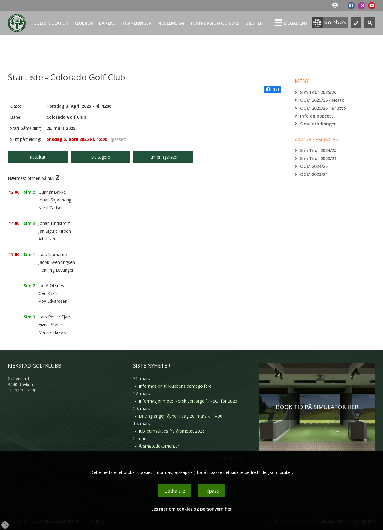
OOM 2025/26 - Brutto (323, 108)
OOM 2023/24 (314, 174)
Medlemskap (171, 23)
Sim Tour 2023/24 (318, 158)
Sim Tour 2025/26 (318, 92)
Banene (107, 23)
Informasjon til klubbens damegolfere (175, 386)
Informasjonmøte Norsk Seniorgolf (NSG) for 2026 (188, 401)
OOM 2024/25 (314, 166)
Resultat (37, 157)
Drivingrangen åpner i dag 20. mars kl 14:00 (180, 416)
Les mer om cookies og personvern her (191, 509)
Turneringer (136, 23)
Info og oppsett (316, 116)
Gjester (254, 23)
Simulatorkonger (318, 124)
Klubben (83, 23)
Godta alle (174, 491)
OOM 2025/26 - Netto (322, 100)
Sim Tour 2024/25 (318, 150)
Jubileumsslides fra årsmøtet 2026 (172, 431)
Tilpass (211, 491)
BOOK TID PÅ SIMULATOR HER (317, 407)
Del (272, 89)
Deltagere (100, 157)
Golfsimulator (51, 23)
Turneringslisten (163, 157)
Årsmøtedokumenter (159, 446)
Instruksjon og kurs (215, 23)
